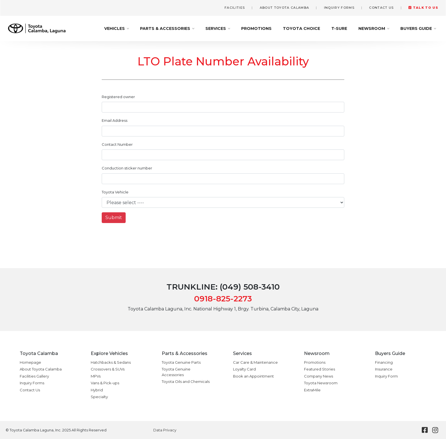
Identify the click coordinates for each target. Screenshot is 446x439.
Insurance (383, 369)
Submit (113, 217)
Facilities (235, 8)
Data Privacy (164, 430)
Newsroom (374, 28)
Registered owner (118, 96)
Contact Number (117, 144)
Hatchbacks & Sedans (111, 362)
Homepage (30, 362)
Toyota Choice (301, 28)
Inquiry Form (386, 376)
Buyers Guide (418, 28)
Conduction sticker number (127, 168)
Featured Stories (319, 369)
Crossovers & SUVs (108, 369)
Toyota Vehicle (115, 192)
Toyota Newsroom (321, 383)
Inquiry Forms (339, 8)
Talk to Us (423, 8)
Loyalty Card (244, 369)
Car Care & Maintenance (255, 362)
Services (218, 28)
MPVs (96, 376)
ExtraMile (312, 390)
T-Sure (339, 28)
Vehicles (116, 28)
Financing (384, 362)
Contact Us (381, 8)
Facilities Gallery (34, 376)
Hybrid (97, 390)
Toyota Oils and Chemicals (186, 381)
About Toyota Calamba (284, 8)
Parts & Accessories (167, 28)
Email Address (114, 120)
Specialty (99, 396)
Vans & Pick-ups (105, 383)
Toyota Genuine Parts (181, 362)
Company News (318, 376)
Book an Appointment (253, 376)
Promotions (256, 28)
